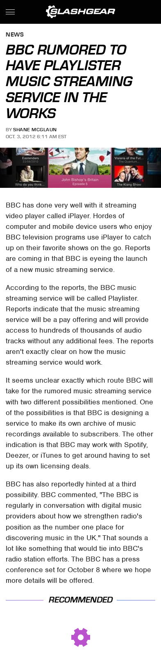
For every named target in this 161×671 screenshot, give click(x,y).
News (15, 35)
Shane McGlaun (35, 129)
